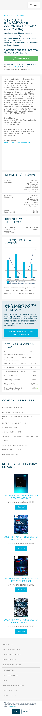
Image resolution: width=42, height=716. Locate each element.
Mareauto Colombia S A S (14, 423)
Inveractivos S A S (10, 454)
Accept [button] (16, 711)
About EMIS (8, 644)
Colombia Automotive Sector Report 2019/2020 (21, 621)
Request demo (9, 660)
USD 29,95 (21, 58)
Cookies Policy (13, 706)
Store (6, 680)
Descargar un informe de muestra (17, 70)
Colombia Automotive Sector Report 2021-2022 (21, 538)
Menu (34, 5)
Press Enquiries (10, 675)
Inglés (17, 67)
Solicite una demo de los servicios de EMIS (21, 333)
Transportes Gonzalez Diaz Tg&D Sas (20, 436)
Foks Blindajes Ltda (11, 450)
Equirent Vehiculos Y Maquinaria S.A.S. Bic (20, 417)
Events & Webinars (12, 665)
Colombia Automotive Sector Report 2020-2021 (21, 580)
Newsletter (9, 670)
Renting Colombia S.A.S (13, 408)
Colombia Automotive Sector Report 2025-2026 (21, 497)
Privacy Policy (10, 690)
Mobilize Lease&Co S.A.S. (13, 412)
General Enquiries (12, 654)
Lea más (21, 507)
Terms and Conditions (13, 685)
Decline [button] (25, 711)
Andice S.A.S (7, 441)
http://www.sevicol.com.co (17, 143)
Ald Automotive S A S (12, 427)
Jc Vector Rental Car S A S (14, 445)
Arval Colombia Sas (11, 432)
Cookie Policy (9, 696)
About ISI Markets (11, 649)
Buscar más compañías (14, 16)
